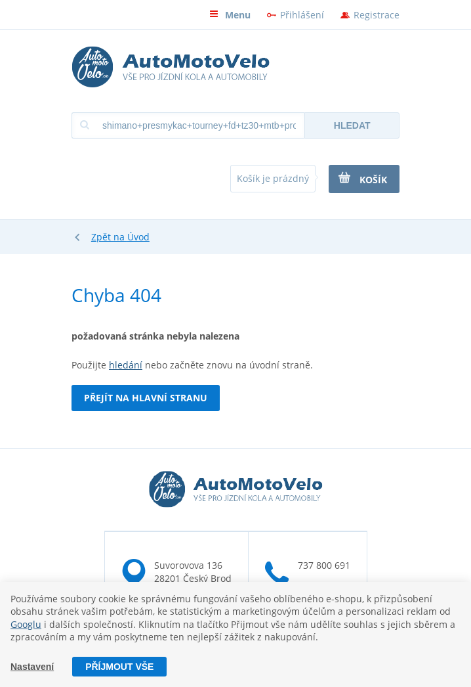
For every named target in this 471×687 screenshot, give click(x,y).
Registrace (376, 15)
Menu (230, 15)
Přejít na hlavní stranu (145, 397)
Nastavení (32, 666)
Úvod (138, 237)
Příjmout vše (119, 666)
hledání (125, 365)
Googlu (25, 624)
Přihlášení (302, 15)
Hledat (352, 125)
